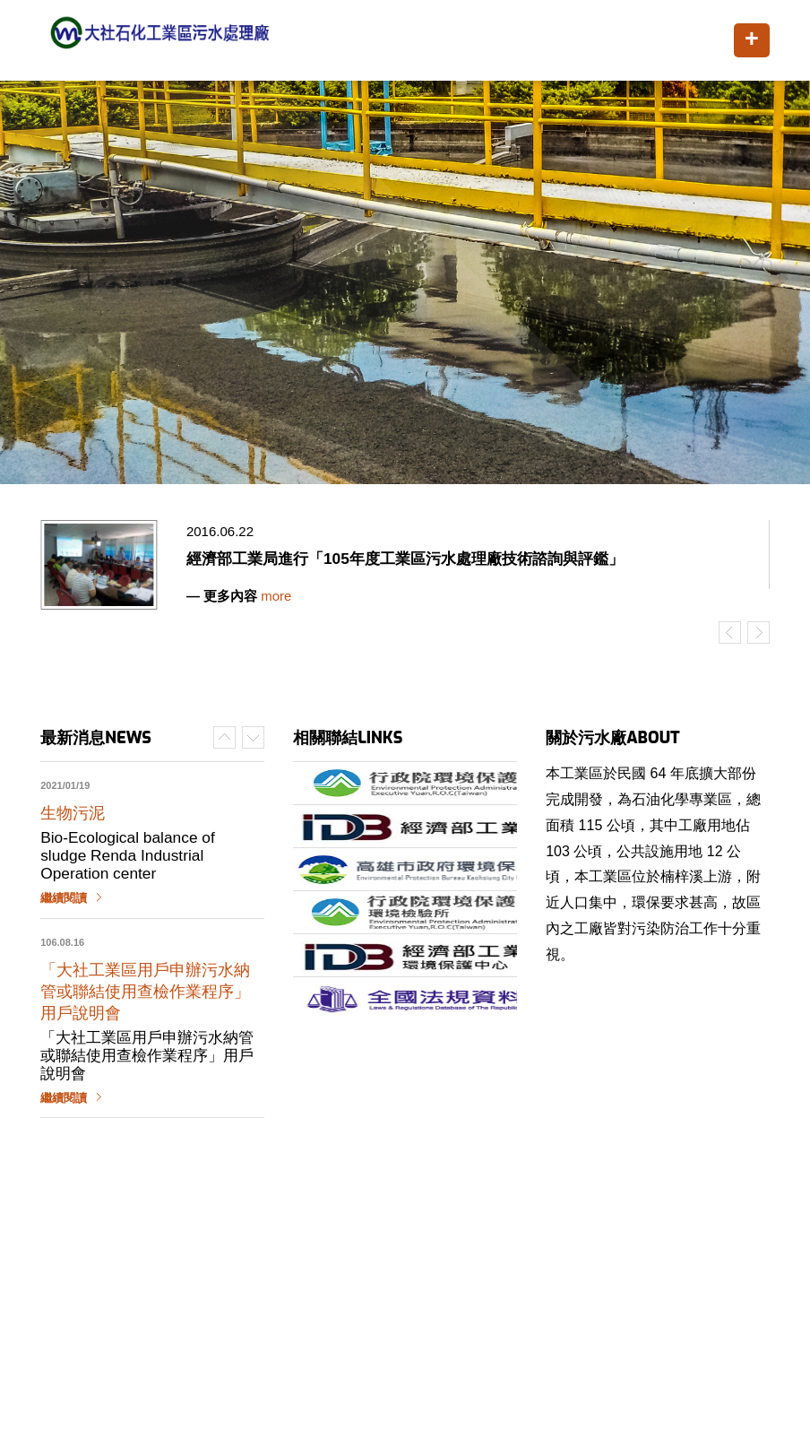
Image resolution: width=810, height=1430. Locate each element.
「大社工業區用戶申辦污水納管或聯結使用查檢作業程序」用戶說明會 (145, 991)
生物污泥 (72, 813)
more (276, 595)
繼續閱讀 (63, 898)
